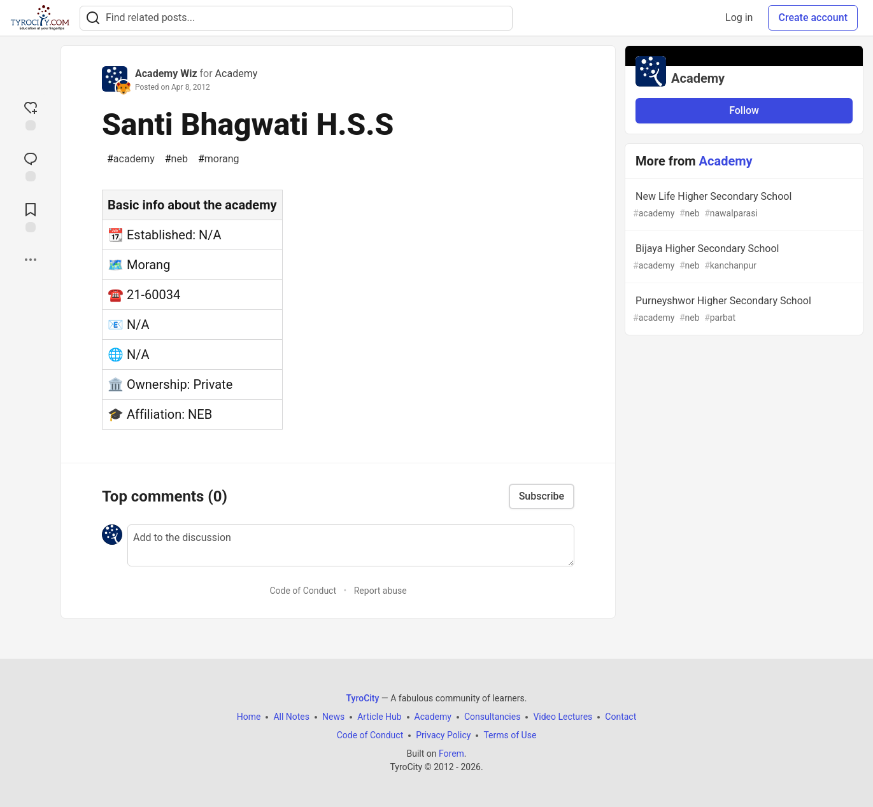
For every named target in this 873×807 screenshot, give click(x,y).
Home (249, 717)
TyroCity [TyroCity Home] (363, 698)
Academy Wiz (166, 73)
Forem (451, 753)
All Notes (291, 717)
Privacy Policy (443, 735)
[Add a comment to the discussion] (351, 545)
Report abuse (380, 591)
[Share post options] (30, 259)
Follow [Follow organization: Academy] (744, 110)
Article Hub (379, 717)
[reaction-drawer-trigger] (30, 114)
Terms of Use (509, 735)
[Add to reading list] (30, 216)
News (333, 717)
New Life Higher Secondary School (743, 205)
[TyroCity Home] (39, 18)
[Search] (93, 18)
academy (131, 159)
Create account (813, 17)
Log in (739, 17)
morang (218, 159)
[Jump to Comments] (30, 165)
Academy (236, 73)
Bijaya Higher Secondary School (743, 257)
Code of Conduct (302, 591)
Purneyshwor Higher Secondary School (743, 310)
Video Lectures (562, 717)
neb (176, 159)
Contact (620, 717)
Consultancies (492, 717)
